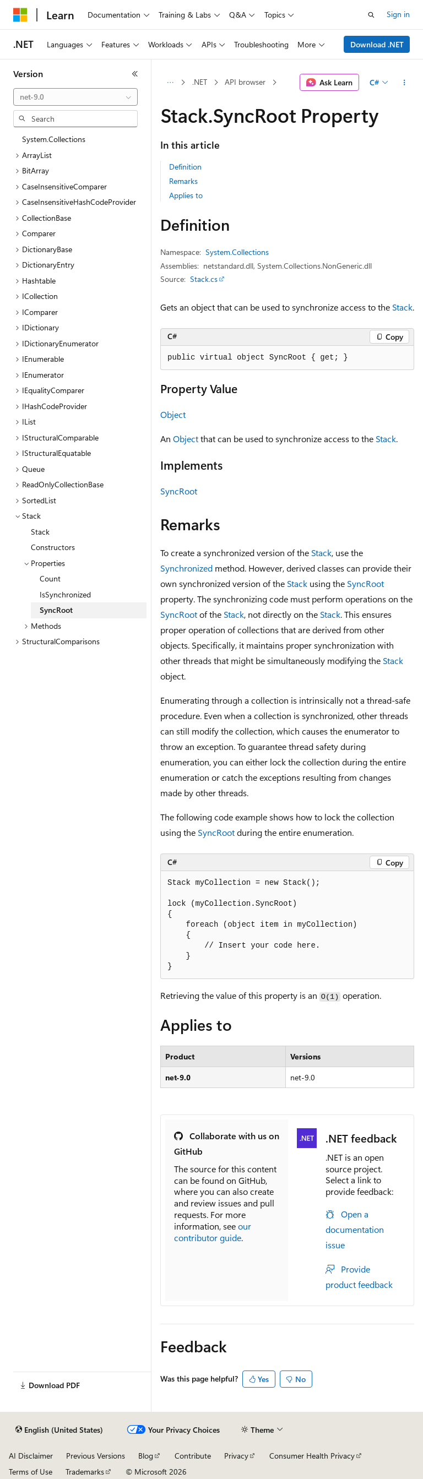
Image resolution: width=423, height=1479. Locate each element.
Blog (145, 1455)
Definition (185, 166)
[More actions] (404, 82)
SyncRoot (178, 491)
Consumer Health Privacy (312, 1455)
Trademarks (85, 1471)
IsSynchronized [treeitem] (65, 594)
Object (173, 414)
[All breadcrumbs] (170, 82)
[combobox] (75, 97)
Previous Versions (95, 1455)
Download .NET (377, 44)
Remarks (183, 181)
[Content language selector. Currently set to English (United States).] (59, 1430)
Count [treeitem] (50, 578)
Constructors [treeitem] (53, 547)
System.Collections (237, 252)
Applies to (186, 195)
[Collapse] (135, 74)
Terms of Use (30, 1471)
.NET (199, 82)
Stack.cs (204, 279)
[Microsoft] (20, 15)
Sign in (398, 14)
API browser (245, 82)
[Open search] (371, 15)
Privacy (236, 1455)
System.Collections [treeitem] (53, 139)
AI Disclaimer (31, 1455)
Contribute (193, 1455)
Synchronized (186, 568)
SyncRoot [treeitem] (56, 610)
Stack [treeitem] (40, 531)
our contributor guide (212, 1231)
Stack (402, 307)
